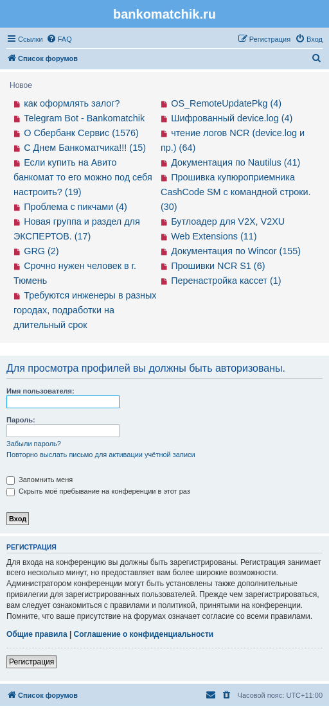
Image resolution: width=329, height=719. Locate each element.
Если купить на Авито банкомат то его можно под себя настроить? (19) (82, 177)
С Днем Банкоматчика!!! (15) (85, 148)
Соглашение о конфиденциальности (144, 634)
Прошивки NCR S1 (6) (218, 266)
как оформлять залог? (72, 103)
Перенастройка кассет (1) (226, 280)
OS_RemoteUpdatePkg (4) (226, 103)
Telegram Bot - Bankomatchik (84, 118)
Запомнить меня (39, 479)
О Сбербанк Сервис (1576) (81, 133)
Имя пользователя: (40, 391)
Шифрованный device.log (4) (231, 118)
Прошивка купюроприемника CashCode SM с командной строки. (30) (236, 192)
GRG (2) (41, 251)
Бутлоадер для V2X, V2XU (228, 221)
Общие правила (36, 634)
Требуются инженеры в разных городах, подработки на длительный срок (85, 310)
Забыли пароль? (33, 443)
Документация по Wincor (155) (236, 251)
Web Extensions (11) (213, 236)
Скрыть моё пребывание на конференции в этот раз (98, 491)
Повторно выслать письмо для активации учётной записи (100, 454)
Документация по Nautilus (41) (235, 162)
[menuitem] (59, 39)
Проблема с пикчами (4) (75, 207)
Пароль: (20, 420)
